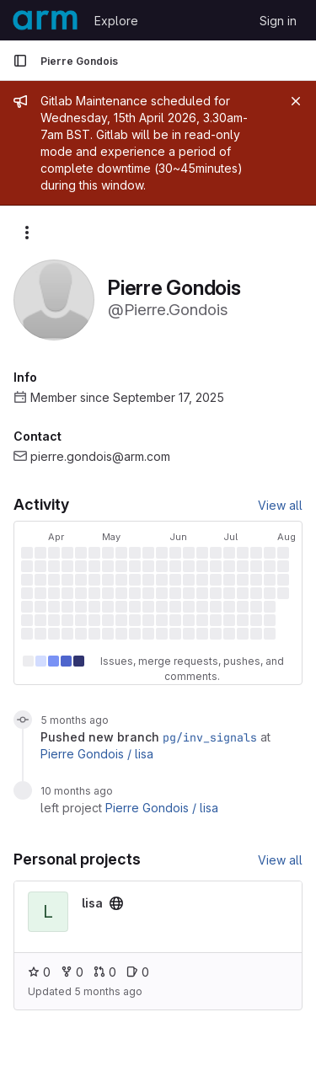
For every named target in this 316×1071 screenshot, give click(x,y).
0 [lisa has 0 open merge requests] (105, 972)
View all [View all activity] (280, 505)
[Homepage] (45, 20)
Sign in (278, 20)
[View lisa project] (92, 903)
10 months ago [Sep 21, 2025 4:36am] (76, 791)
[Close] (296, 101)
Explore (116, 20)
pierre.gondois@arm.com (100, 456)
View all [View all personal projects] (280, 860)
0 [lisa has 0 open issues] (137, 972)
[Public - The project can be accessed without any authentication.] (116, 903)
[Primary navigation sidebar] (20, 60)
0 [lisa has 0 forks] (72, 972)
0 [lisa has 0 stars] (39, 972)
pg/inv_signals (210, 737)
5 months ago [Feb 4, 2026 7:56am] (74, 720)
